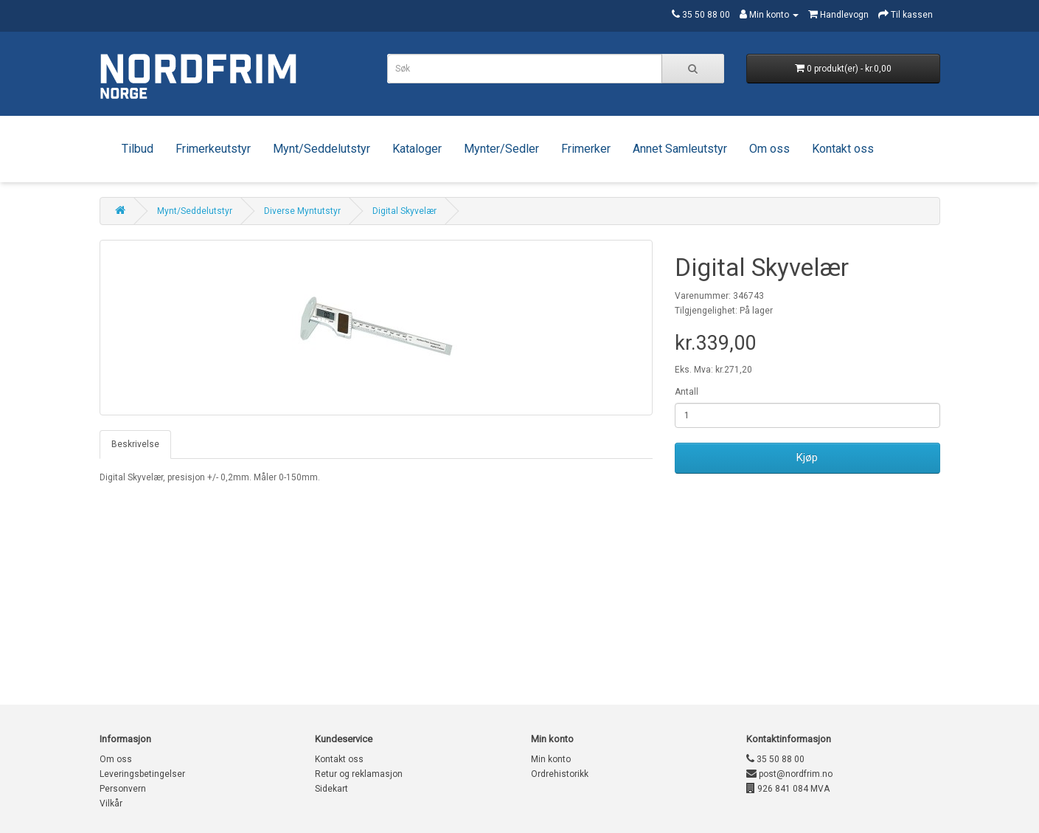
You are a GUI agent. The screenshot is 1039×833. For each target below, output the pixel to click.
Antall (686, 392)
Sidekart (331, 789)
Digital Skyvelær (404, 211)
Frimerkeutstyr (213, 149)
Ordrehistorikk (559, 774)
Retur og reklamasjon (359, 774)
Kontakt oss (843, 149)
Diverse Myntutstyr (302, 211)
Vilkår (111, 803)
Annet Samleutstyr (680, 149)
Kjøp (807, 457)
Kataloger (417, 149)
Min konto (551, 759)
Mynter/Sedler (501, 149)
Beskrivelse (135, 444)
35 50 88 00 (775, 759)
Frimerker (586, 149)
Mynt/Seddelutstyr (321, 149)
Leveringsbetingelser (142, 774)
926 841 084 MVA (788, 789)
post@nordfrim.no (789, 774)
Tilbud (137, 149)
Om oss (769, 149)
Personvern (123, 789)
